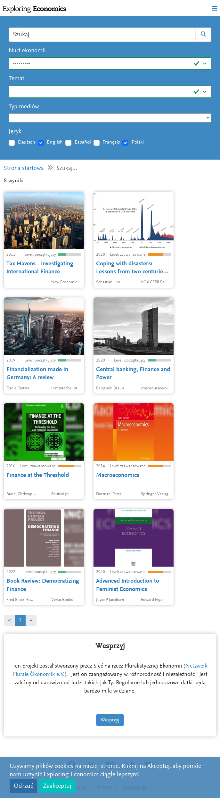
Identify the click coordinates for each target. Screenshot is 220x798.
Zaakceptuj (57, 786)
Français (111, 142)
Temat (16, 79)
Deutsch (26, 142)
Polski (138, 142)
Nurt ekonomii (27, 51)
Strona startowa (24, 168)
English (55, 142)
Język (15, 132)
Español (83, 142)
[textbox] (110, 118)
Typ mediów (24, 107)
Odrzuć (23, 786)
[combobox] (110, 117)
